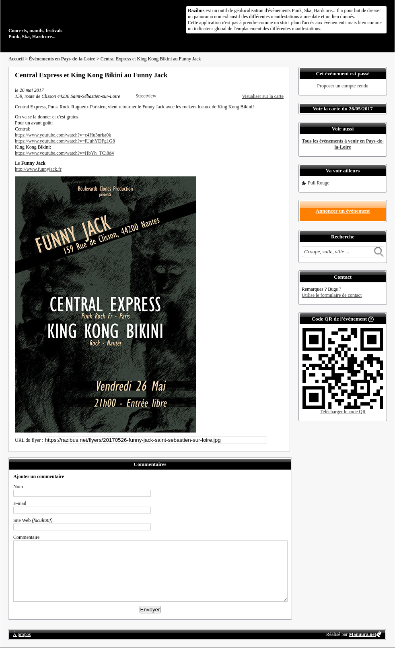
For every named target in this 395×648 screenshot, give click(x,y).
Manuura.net (362, 634)
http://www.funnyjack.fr (38, 169)
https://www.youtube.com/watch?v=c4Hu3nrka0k (63, 135)
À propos (22, 634)
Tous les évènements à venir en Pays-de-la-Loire (342, 144)
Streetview (146, 96)
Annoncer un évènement (343, 211)
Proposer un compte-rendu (342, 86)
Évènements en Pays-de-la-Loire (62, 59)
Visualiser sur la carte (263, 96)
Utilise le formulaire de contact (332, 295)
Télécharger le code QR (343, 411)
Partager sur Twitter (259, 75)
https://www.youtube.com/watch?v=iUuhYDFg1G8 (65, 141)
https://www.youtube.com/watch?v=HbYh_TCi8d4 (64, 153)
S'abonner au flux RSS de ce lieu (281, 75)
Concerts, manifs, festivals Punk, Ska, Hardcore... (60, 21)
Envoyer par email (270, 75)
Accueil (16, 59)
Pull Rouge (318, 183)
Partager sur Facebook (248, 75)
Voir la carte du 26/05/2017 (343, 109)
